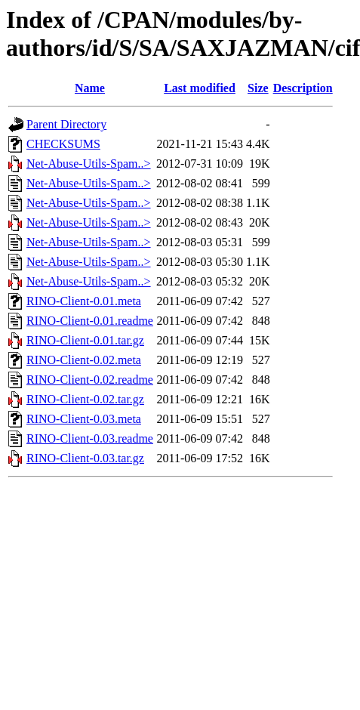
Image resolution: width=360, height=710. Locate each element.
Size (258, 88)
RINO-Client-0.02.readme (89, 379)
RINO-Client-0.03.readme (89, 438)
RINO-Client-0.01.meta (83, 301)
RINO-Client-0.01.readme (89, 320)
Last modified (199, 88)
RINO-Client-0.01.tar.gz (85, 340)
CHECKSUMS (63, 143)
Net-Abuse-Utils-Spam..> (88, 163)
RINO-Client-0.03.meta (83, 418)
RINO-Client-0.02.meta (83, 359)
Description (303, 88)
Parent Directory (66, 124)
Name (90, 88)
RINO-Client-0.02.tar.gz (85, 399)
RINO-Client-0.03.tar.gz (85, 458)
